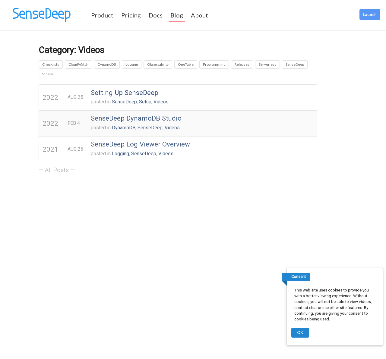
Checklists (50, 64)
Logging (131, 64)
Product (102, 15)
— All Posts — (57, 170)
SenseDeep (295, 64)
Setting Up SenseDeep (124, 92)
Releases (242, 64)
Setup (145, 102)
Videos (48, 74)
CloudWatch (78, 64)
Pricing (131, 15)
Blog (176, 15)
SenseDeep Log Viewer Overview (140, 144)
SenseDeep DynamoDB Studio (136, 118)
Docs (156, 15)
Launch (370, 14)
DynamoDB (107, 64)
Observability (158, 64)
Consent (298, 276)
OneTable (186, 64)
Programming (214, 64)
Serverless (267, 64)
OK (300, 332)
